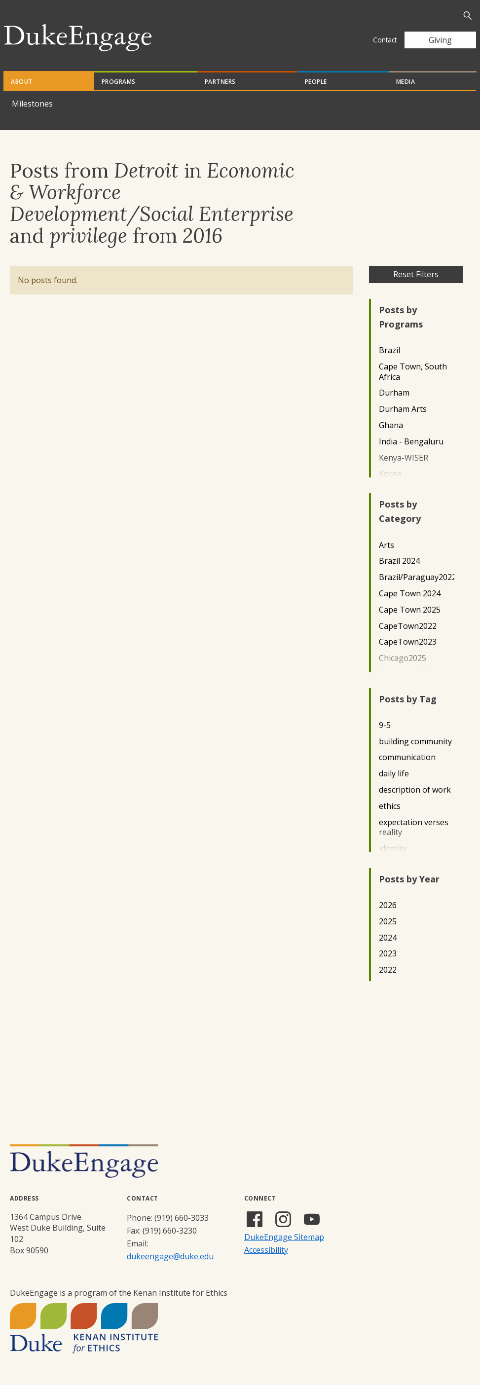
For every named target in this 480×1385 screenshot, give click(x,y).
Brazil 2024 (399, 561)
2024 (388, 938)
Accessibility (266, 1249)
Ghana (391, 425)
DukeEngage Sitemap (284, 1237)
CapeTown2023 (408, 642)
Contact (385, 39)
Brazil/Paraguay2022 (416, 577)
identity (392, 848)
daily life (394, 773)
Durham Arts (403, 409)
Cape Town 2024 (410, 593)
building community (415, 741)
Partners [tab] (220, 81)
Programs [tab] (119, 81)
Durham (394, 393)
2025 (388, 921)
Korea (390, 474)
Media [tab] (405, 81)
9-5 (385, 725)
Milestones (32, 103)
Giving (440, 40)
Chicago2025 (402, 658)
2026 (388, 905)
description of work (415, 790)
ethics (390, 806)
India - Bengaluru (411, 442)
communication (407, 757)
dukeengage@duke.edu (170, 1256)
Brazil (389, 350)
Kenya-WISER (403, 458)
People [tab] (316, 81)
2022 (388, 970)
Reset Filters (416, 274)
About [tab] (22, 81)
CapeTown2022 (408, 626)
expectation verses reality (413, 827)
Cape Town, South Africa (413, 372)
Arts (386, 545)
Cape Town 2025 (410, 610)
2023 (388, 953)
